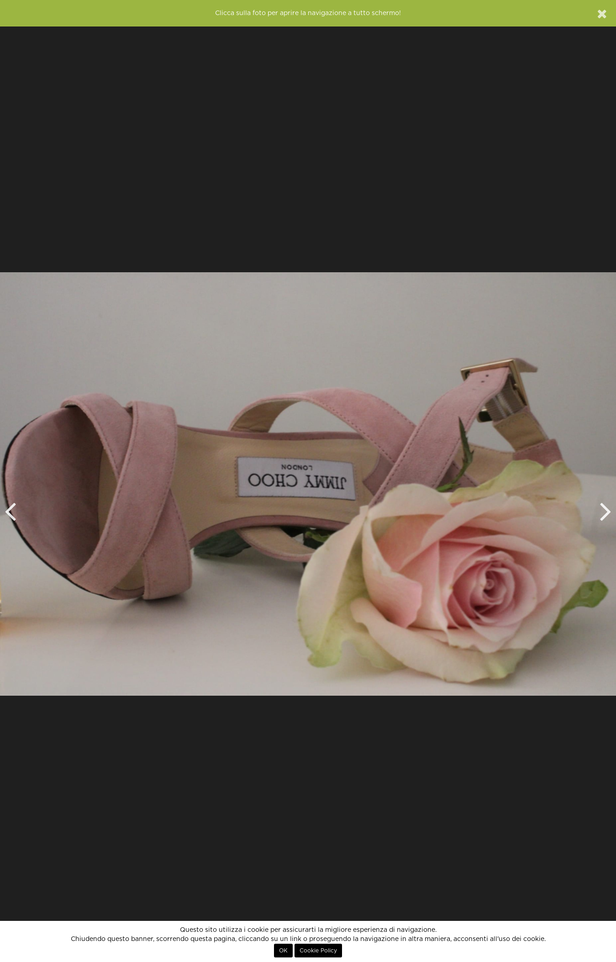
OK (283, 950)
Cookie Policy (318, 950)
